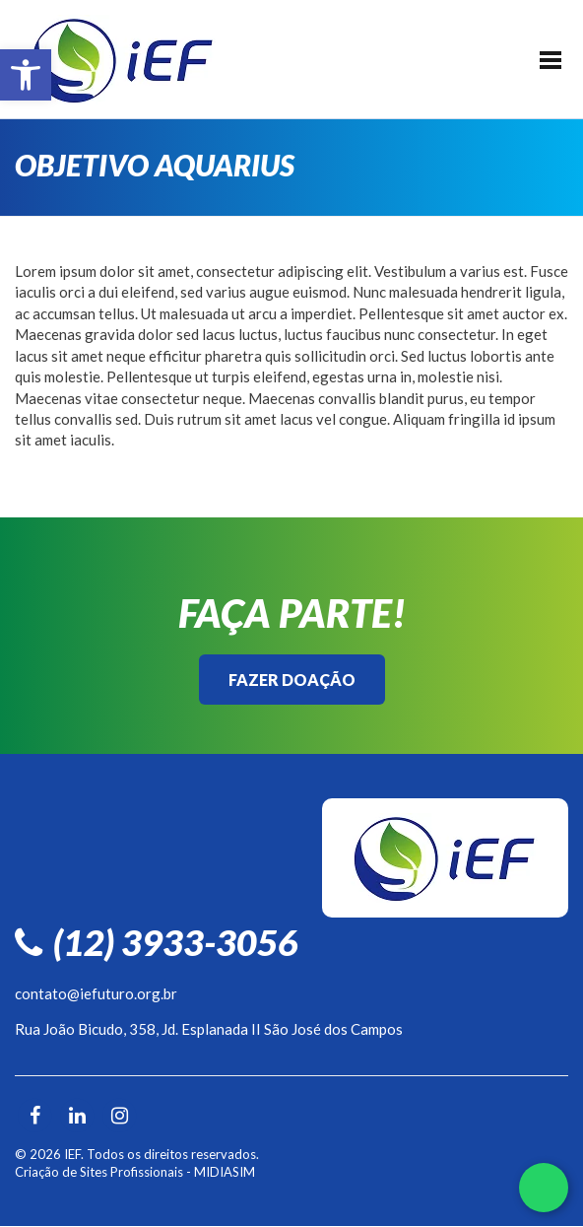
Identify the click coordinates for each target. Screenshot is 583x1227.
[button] (25, 75)
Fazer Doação (292, 679)
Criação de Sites (61, 1172)
